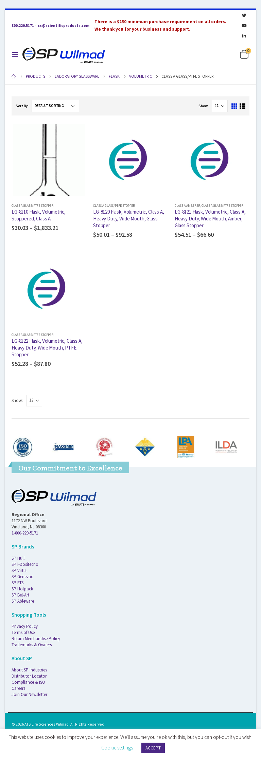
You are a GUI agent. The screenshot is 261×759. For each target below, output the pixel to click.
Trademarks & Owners (32, 645)
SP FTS (17, 583)
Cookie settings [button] (117, 747)
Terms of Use (23, 632)
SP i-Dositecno (25, 564)
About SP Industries (29, 670)
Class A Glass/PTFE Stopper (32, 205)
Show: (203, 106)
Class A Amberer (187, 205)
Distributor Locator (29, 676)
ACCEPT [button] (153, 748)
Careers (18, 688)
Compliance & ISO (28, 682)
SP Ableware (23, 601)
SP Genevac (22, 576)
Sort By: (22, 106)
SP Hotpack (22, 589)
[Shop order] (55, 106)
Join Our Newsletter (29, 694)
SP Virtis (19, 570)
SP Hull (18, 558)
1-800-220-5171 (25, 533)
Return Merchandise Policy (36, 638)
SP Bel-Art (20, 595)
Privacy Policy (25, 626)
